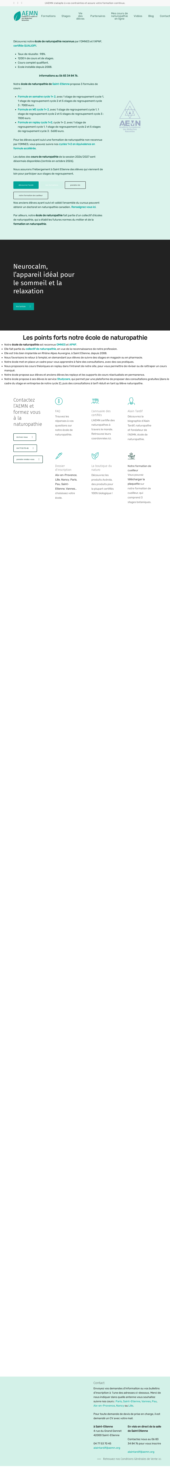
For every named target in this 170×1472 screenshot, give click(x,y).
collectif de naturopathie (41, 349)
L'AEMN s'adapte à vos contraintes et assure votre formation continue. (85, 3)
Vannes (146, 1401)
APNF (72, 344)
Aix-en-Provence (104, 1405)
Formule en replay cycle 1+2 (35, 122)
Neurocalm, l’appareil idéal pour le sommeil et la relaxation (43, 278)
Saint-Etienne (61, 84)
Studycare (63, 379)
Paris (119, 1401)
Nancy (120, 1405)
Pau (154, 1401)
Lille (130, 1405)
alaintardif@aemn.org (106, 1447)
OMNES (61, 344)
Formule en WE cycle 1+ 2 (33, 109)
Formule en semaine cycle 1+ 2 (37, 96)
